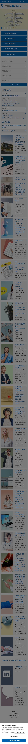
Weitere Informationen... (20, 732)
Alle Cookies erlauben (14, 740)
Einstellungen (14, 736)
